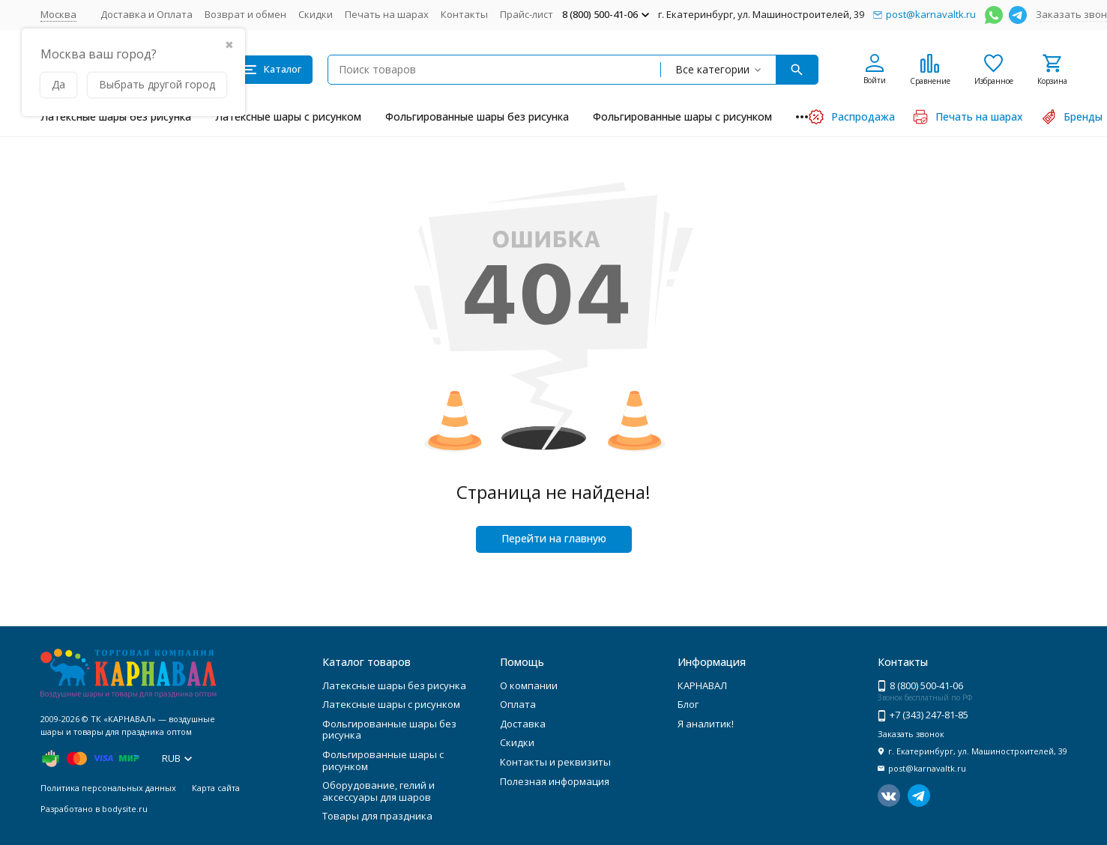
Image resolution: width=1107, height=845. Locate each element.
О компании (529, 685)
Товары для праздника (377, 816)
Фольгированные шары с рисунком (682, 116)
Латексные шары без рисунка (115, 116)
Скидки (315, 14)
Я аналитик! (706, 723)
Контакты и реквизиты (555, 762)
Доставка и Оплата (146, 14)
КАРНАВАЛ (702, 685)
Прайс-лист (526, 14)
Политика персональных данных (108, 787)
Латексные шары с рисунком (288, 116)
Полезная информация (554, 781)
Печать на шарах (387, 14)
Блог (688, 704)
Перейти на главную (553, 538)
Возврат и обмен (245, 14)
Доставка (523, 723)
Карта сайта (216, 787)
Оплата (518, 704)
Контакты (464, 14)
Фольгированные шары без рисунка (477, 116)
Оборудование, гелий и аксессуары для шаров (378, 791)
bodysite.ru (125, 808)
